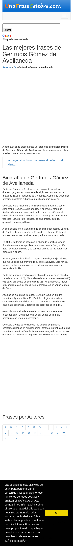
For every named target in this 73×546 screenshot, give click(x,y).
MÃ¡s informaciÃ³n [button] (16, 540)
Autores (6, 67)
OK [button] (56, 513)
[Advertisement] (36, 107)
